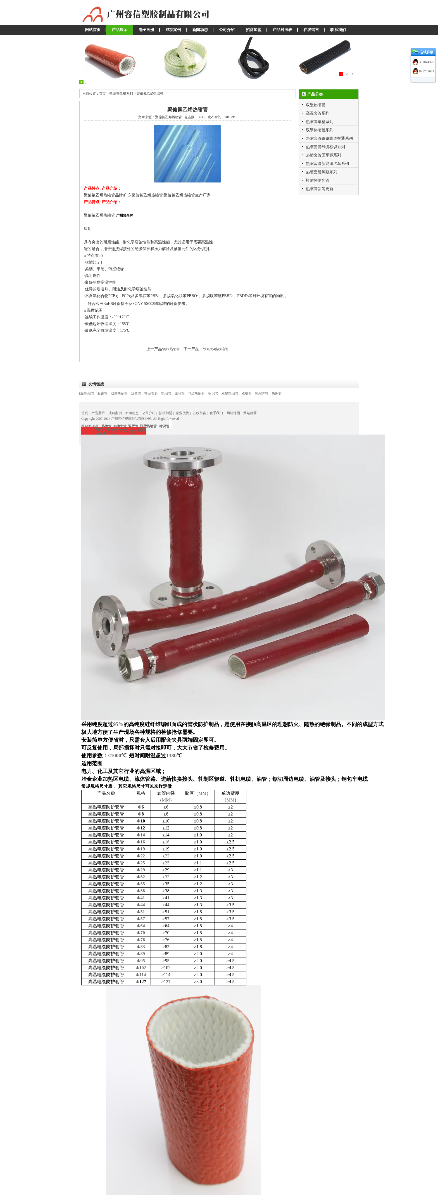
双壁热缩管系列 (319, 130)
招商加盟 (253, 30)
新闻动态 (200, 30)
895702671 (426, 71)
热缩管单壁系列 (319, 122)
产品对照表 (282, 30)
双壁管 (141, 393)
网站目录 (250, 413)
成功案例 (173, 30)
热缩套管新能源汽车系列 (327, 164)
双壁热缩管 (315, 105)
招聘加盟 (165, 413)
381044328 (426, 62)
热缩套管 (156, 393)
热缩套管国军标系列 (323, 155)
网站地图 (233, 413)
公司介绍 (227, 30)
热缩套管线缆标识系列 (325, 147)
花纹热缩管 (90, 393)
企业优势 (182, 413)
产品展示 (119, 30)
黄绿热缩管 (171, 349)
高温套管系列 (317, 113)
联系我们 (338, 30)
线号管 (184, 393)
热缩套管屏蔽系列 (321, 172)
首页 (84, 413)
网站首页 (93, 30)
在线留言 (311, 30)
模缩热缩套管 (317, 180)
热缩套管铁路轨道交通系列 (329, 138)
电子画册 (146, 30)
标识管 (107, 393)
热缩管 (171, 393)
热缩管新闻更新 (319, 189)
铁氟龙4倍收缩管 (215, 349)
